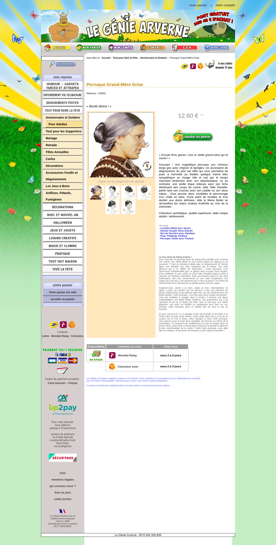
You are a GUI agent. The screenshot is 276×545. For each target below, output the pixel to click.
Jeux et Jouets (62, 230)
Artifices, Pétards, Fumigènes (58, 196)
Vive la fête (62, 270)
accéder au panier (63, 299)
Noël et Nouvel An (62, 214)
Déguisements (62, 102)
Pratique (62, 253)
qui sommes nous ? (62, 486)
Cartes (50, 159)
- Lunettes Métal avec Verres (175, 228)
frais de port (63, 492)
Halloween (62, 222)
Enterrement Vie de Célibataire (62, 95)
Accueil (57, 47)
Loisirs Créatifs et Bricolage (62, 238)
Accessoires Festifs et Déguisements (62, 176)
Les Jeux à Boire (58, 186)
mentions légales (62, 479)
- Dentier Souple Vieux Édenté (176, 230)
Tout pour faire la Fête (62, 110)
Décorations (54, 166)
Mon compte (121, 47)
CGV (185, 47)
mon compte (225, 5)
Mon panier (89, 47)
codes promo (63, 499)
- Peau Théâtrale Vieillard (173, 236)
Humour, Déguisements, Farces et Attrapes (62, 86)
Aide (216, 47)
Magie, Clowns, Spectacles (62, 245)
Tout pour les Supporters (64, 131)
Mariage (51, 138)
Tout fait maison (62, 261)
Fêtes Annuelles (57, 152)
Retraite (51, 145)
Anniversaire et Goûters (63, 117)
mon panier (198, 5)
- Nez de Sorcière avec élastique (177, 233)
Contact (153, 47)
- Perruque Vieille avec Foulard (176, 238)
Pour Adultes (58, 124)
